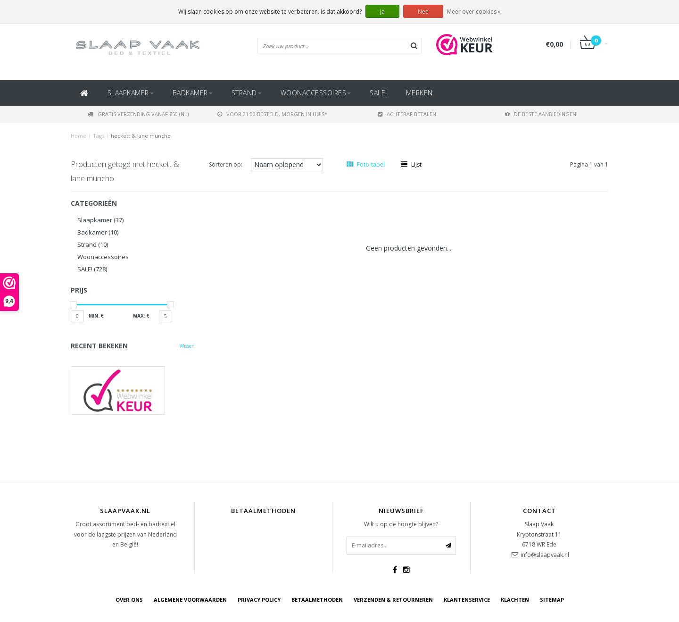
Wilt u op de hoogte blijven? (401, 524)
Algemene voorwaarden (190, 599)
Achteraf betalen (407, 114)
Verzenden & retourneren (393, 599)
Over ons (129, 599)
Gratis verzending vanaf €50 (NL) (138, 114)
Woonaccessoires (316, 92)
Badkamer (193, 92)
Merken (419, 92)
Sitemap (552, 599)
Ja (382, 12)
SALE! (378, 92)
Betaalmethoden (317, 599)
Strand (247, 92)
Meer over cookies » (474, 12)
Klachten (515, 599)
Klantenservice (467, 599)
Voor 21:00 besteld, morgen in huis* (272, 114)
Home (78, 135)
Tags (98, 135)
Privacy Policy (259, 599)
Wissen (187, 346)
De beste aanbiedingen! (541, 114)
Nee (423, 12)
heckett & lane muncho (141, 135)
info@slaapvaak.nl (545, 555)
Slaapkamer (131, 92)
